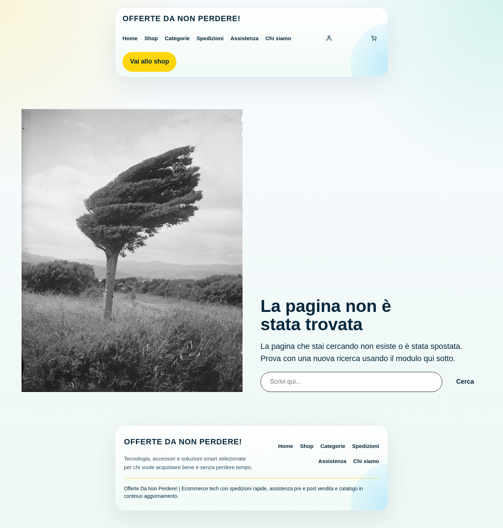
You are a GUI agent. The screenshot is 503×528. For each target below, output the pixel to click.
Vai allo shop (149, 61)
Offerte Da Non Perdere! (182, 18)
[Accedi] (329, 38)
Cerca (465, 381)
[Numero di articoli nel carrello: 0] (373, 38)
